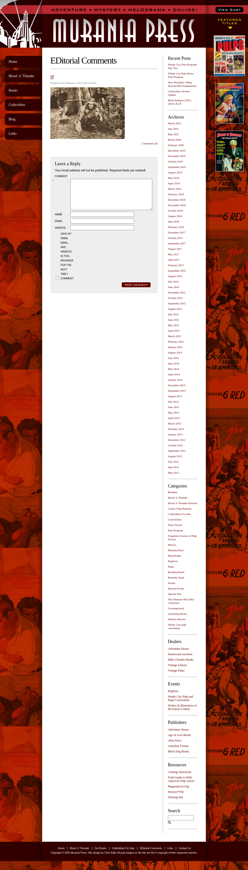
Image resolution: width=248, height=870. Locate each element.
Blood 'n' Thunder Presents (182, 503)
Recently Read (176, 577)
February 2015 (176, 341)
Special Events (176, 588)
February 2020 (176, 145)
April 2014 (174, 374)
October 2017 (175, 237)
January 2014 (175, 379)
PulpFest (173, 561)
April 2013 (174, 418)
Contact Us (185, 848)
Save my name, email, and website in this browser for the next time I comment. (67, 262)
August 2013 (175, 396)
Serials (171, 582)
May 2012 (173, 472)
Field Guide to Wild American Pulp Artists (181, 779)
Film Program (175, 530)
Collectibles (17, 105)
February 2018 (176, 227)
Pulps (171, 566)
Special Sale (174, 593)
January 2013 (175, 434)
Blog (12, 119)
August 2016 (175, 276)
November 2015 (177, 292)
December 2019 (176, 150)
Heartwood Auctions (180, 654)
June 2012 (173, 467)
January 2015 (175, 347)
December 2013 (176, 385)
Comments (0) (150, 143)
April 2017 (174, 259)
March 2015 (174, 336)
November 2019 (177, 156)
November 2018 (177, 205)
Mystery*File (176, 792)
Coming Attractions (179, 772)
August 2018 (175, 216)
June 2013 (173, 407)
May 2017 (173, 254)
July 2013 (173, 401)
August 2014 (175, 352)
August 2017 (175, 248)
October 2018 (175, 210)
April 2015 (174, 330)
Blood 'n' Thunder (177, 497)
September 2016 (177, 270)
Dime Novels (175, 524)
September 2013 (177, 390)
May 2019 (173, 177)
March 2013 (174, 423)
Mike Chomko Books (180, 659)
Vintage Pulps (176, 670)
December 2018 (176, 199)
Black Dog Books (178, 751)
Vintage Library (177, 665)
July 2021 (173, 128)
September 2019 (177, 166)
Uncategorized (176, 608)
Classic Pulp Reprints (179, 508)
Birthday (173, 492)
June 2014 (173, 363)
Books (13, 90)
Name (59, 220)
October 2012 (175, 445)
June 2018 (173, 221)
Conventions (175, 519)
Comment (61, 178)
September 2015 (177, 303)
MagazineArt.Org (178, 786)
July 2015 (173, 314)
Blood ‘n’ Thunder (21, 76)
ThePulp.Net (175, 797)
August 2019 (175, 172)
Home (13, 62)
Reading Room (176, 572)
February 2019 (176, 194)
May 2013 (173, 412)
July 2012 (173, 461)
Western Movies (177, 619)
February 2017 (176, 265)
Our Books (100, 848)
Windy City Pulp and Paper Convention (180, 698)
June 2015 (173, 319)
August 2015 (175, 308)
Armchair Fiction (178, 746)
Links (13, 133)
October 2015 (175, 297)
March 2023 (174, 123)
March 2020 (174, 139)
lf (52, 77)
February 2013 (176, 428)
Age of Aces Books (179, 735)
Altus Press (174, 740)
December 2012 (176, 439)
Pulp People (174, 555)
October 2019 (175, 161)
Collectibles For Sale (179, 514)
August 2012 (175, 456)
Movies (172, 544)
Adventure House (178, 648)
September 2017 (177, 243)
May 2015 (173, 325)
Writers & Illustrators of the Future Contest (182, 707)
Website (60, 233)
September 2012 (177, 450)
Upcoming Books (177, 613)
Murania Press (176, 550)
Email (59, 227)
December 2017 (176, 232)
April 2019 (174, 183)
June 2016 (173, 287)
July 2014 (173, 357)
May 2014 (173, 368)
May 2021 (173, 134)
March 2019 (174, 188)
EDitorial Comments (151, 848)
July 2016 (173, 281)
